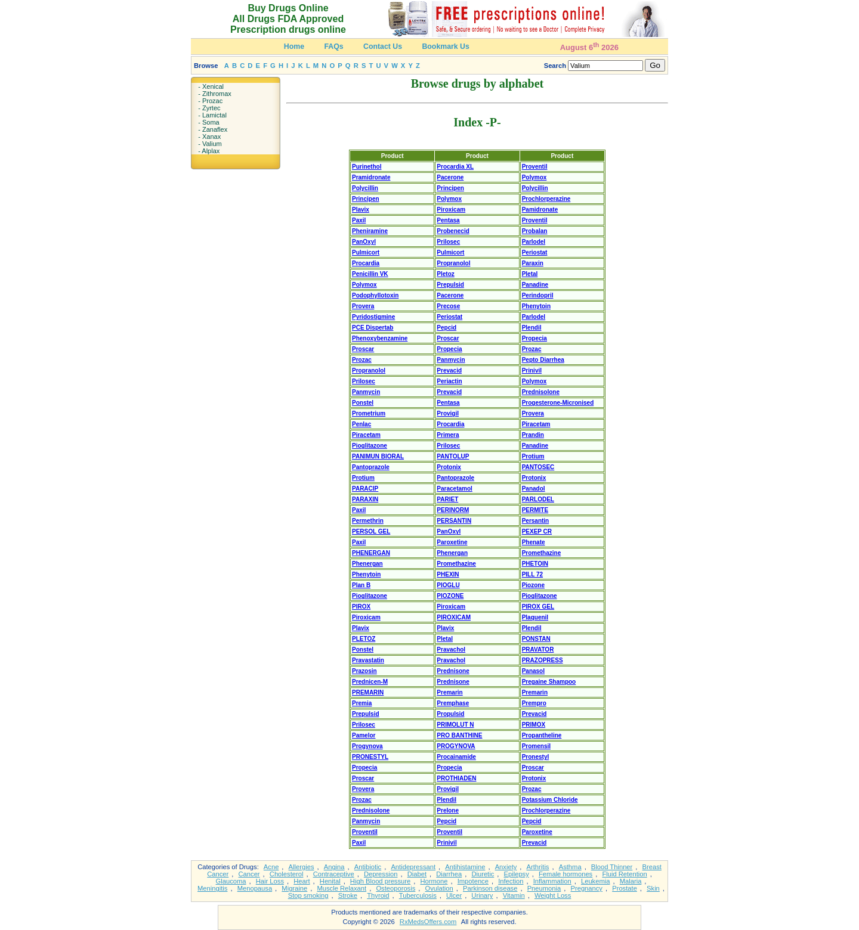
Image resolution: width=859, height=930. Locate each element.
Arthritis (538, 866)
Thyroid (378, 895)
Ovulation (439, 888)
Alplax (211, 150)
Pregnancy (586, 888)
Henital (330, 881)
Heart (301, 881)
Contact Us (382, 46)
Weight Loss (552, 895)
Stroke (347, 895)
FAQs (333, 46)
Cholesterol (287, 874)
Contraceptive (333, 874)
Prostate (624, 888)
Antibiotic (367, 866)
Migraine (294, 888)
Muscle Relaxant (341, 888)
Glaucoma (231, 881)
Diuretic (482, 874)
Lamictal (214, 115)
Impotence (473, 881)
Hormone (433, 881)
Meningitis (212, 888)
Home (294, 46)
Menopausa (254, 888)
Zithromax (216, 93)
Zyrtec (211, 107)
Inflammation (552, 881)
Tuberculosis (418, 895)
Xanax (211, 136)
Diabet (417, 874)
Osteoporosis (395, 888)
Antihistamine (465, 866)
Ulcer (454, 895)
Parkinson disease (490, 888)
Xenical (213, 86)
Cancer (249, 874)
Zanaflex (214, 129)
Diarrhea (449, 874)
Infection (510, 881)
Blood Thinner (611, 866)
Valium (212, 143)
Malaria (631, 881)
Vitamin (514, 895)
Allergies (301, 866)
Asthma (570, 866)
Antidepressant (413, 866)
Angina (334, 866)
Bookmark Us (445, 46)
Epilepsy (516, 874)
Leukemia (595, 881)
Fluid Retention (624, 874)
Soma (211, 122)
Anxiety (506, 866)
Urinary (482, 895)
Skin (653, 888)
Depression (381, 874)
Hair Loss (270, 881)
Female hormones (565, 874)
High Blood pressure (380, 881)
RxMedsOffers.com (428, 921)
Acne (271, 866)
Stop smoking (308, 895)
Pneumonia (544, 888)
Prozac (212, 100)
